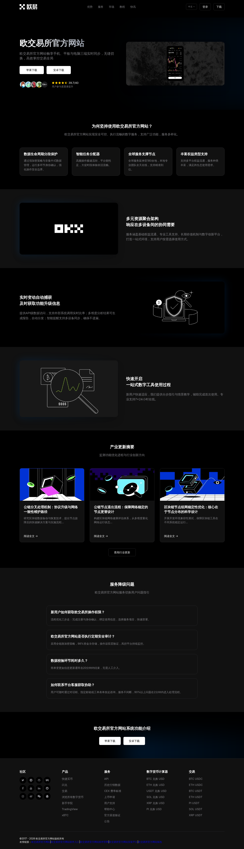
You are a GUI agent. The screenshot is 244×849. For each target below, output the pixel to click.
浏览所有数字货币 (72, 797)
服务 (100, 6)
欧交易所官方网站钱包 (150, 841)
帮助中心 (109, 809)
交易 (64, 791)
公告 (107, 821)
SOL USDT (195, 809)
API (106, 778)
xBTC (65, 815)
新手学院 (67, 803)
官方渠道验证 (112, 815)
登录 (205, 6)
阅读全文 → (31, 536)
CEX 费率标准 (112, 791)
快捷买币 (67, 778)
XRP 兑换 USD (155, 803)
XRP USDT (195, 815)
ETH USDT (195, 797)
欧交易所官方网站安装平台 (123, 841)
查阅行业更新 (122, 552)
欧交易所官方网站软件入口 (65, 841)
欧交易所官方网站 (40, 841)
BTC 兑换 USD (155, 778)
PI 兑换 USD (154, 809)
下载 (219, 6)
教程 (122, 6)
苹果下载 (31, 70)
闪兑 (64, 785)
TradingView (70, 809)
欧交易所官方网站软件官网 (94, 841)
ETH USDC (196, 785)
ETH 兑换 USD (156, 785)
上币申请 (109, 797)
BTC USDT (195, 791)
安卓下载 (58, 70)
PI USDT (194, 803)
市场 (111, 6)
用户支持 (109, 803)
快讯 (133, 6)
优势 (90, 6)
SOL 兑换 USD (155, 797)
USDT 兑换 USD (156, 791)
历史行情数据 (112, 785)
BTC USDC (196, 778)
